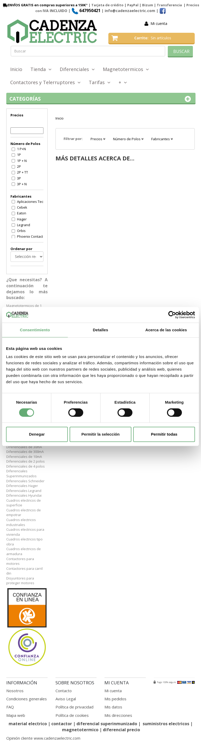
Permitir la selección (100, 434)
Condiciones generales (26, 698)
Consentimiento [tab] (35, 330)
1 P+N (21, 149)
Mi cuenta (158, 23)
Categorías (100, 98)
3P (19, 178)
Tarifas (99, 82)
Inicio (16, 69)
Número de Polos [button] (128, 139)
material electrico (28, 724)
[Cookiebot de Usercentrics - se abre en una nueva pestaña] (172, 315)
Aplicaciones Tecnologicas (33, 201)
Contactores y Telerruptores (45, 82)
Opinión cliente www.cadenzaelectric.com (43, 738)
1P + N (22, 160)
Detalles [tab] (100, 330)
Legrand (23, 225)
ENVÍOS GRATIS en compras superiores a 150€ (44, 5)
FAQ (10, 706)
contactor (61, 724)
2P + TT (22, 172)
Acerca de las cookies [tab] (166, 330)
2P (19, 166)
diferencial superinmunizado (106, 724)
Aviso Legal (65, 698)
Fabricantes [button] (162, 139)
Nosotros (15, 690)
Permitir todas (164, 434)
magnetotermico (80, 730)
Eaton (21, 213)
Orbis (21, 230)
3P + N (22, 184)
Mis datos (113, 706)
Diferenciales (77, 69)
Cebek (22, 207)
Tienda (41, 69)
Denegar (37, 434)
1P (19, 154)
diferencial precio (121, 730)
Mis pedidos (115, 698)
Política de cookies (72, 715)
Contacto (63, 690)
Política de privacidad (74, 706)
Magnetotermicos (126, 69)
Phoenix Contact (30, 236)
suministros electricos (166, 724)
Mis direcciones (118, 715)
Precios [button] (98, 139)
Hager (22, 219)
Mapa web (15, 715)
